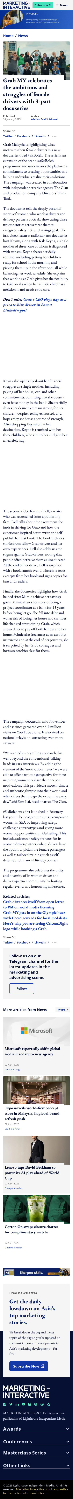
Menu (62, 5)
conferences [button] (36, 1441)
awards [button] (36, 1429)
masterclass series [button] (36, 1453)
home (8, 35)
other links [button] (36, 1465)
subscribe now (30, 1367)
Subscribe (44, 5)
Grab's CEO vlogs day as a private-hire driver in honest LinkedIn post (35, 305)
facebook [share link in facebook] (23, 136)
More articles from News (36, 1009)
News (23, 35)
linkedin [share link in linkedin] (40, 136)
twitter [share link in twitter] (8, 136)
